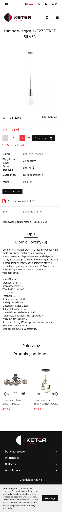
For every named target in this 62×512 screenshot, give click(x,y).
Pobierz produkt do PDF (18, 201)
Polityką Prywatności (21, 491)
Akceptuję (50, 498)
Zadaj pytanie (12, 191)
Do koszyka (43, 138)
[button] (55, 4)
